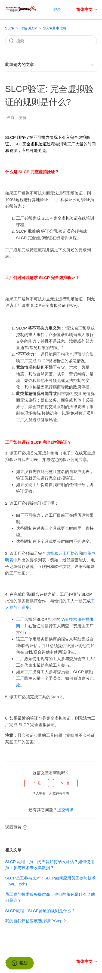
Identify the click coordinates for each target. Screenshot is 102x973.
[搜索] (51, 40)
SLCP (9, 28)
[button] (48, 10)
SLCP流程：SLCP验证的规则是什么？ (40, 910)
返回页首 (16, 827)
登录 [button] (57, 9)
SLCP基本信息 (54, 28)
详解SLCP (28, 28)
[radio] (36, 783)
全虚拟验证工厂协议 (60, 553)
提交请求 (65, 809)
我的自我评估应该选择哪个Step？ (36, 920)
